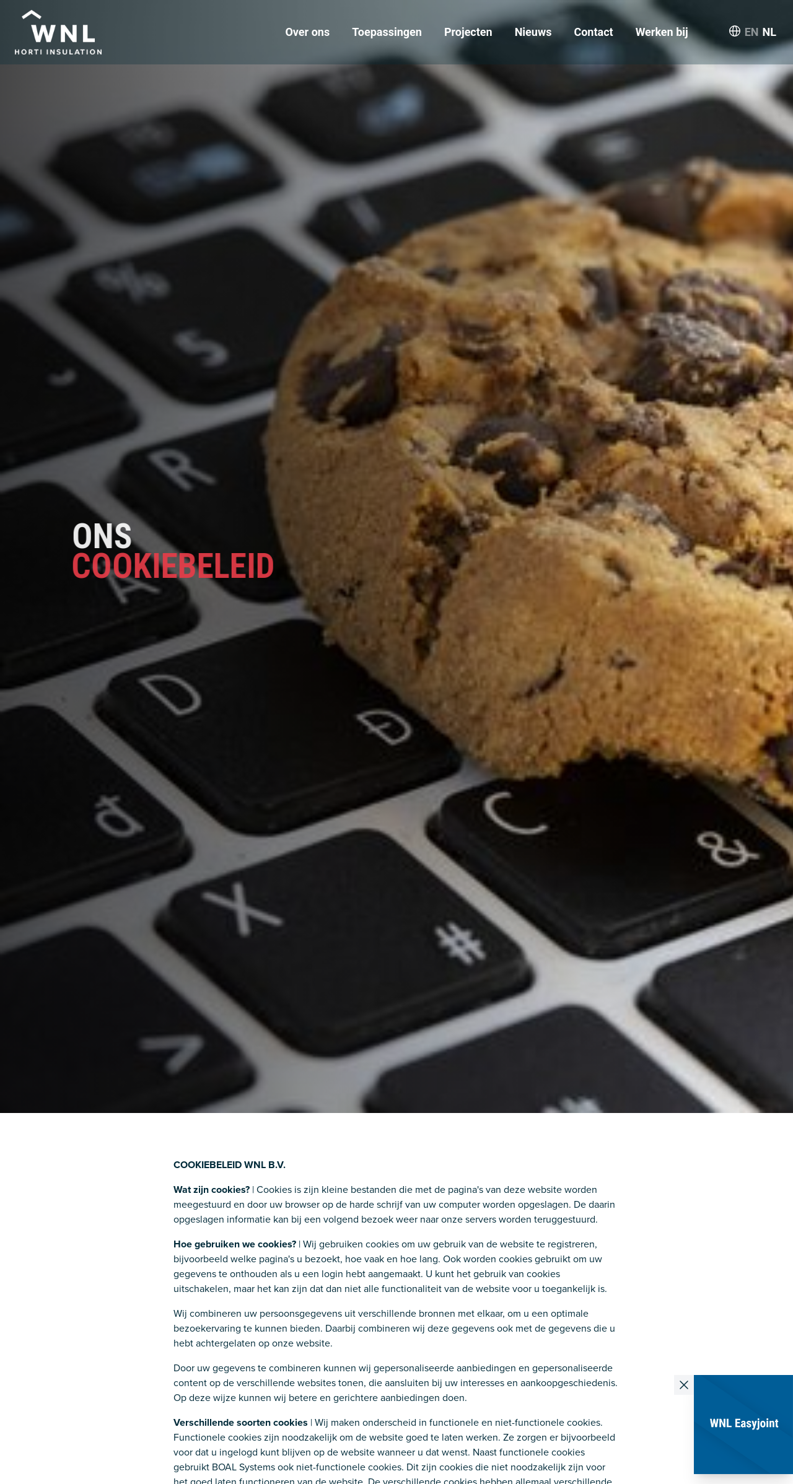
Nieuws (533, 31)
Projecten (468, 31)
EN (752, 31)
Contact (593, 31)
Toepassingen (387, 31)
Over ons (307, 31)
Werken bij (662, 31)
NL (769, 31)
